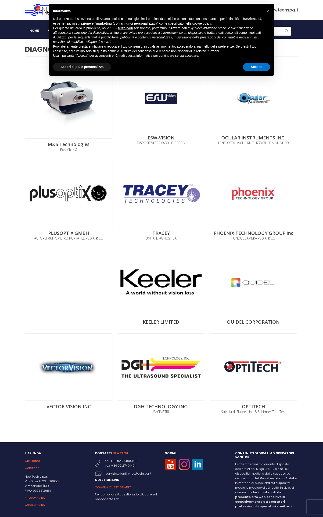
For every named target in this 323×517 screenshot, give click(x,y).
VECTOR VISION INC (69, 407)
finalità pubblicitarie (104, 37)
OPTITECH (253, 407)
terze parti (125, 28)
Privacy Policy (35, 497)
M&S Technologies (69, 144)
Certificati (32, 468)
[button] (267, 11)
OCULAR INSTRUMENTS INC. (253, 138)
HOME (34, 30)
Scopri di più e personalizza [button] (82, 67)
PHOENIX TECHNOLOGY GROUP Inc (253, 233)
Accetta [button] (256, 67)
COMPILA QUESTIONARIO (113, 487)
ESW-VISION (161, 138)
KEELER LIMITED (161, 322)
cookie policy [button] (201, 23)
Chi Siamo (32, 461)
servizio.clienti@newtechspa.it (128, 473)
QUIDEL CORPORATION (253, 322)
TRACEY (161, 233)
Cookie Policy (35, 504)
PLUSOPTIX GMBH (68, 233)
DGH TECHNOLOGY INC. (161, 407)
